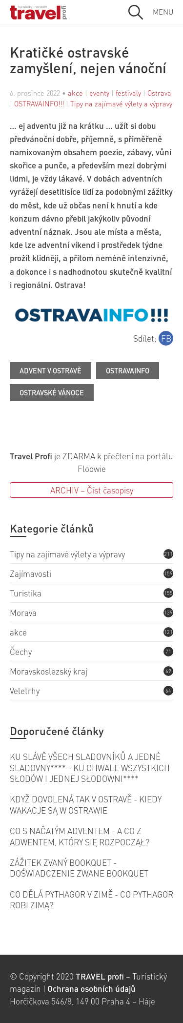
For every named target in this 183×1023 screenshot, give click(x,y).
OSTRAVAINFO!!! (39, 103)
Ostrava (159, 92)
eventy (99, 92)
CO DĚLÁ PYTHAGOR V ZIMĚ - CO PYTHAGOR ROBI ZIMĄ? (91, 899)
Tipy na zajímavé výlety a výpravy (121, 103)
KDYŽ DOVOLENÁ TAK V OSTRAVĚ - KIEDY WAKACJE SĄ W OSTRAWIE (86, 804)
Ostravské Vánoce (52, 392)
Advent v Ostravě (50, 370)
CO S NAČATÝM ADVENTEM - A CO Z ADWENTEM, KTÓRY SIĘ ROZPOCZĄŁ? (79, 836)
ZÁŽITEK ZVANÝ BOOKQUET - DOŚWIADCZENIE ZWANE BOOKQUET (79, 868)
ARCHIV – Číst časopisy (91, 490)
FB (166, 338)
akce (75, 92)
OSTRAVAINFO (127, 370)
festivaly (128, 92)
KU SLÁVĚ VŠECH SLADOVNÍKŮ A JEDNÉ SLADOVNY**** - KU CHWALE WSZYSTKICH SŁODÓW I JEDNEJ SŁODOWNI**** (90, 767)
